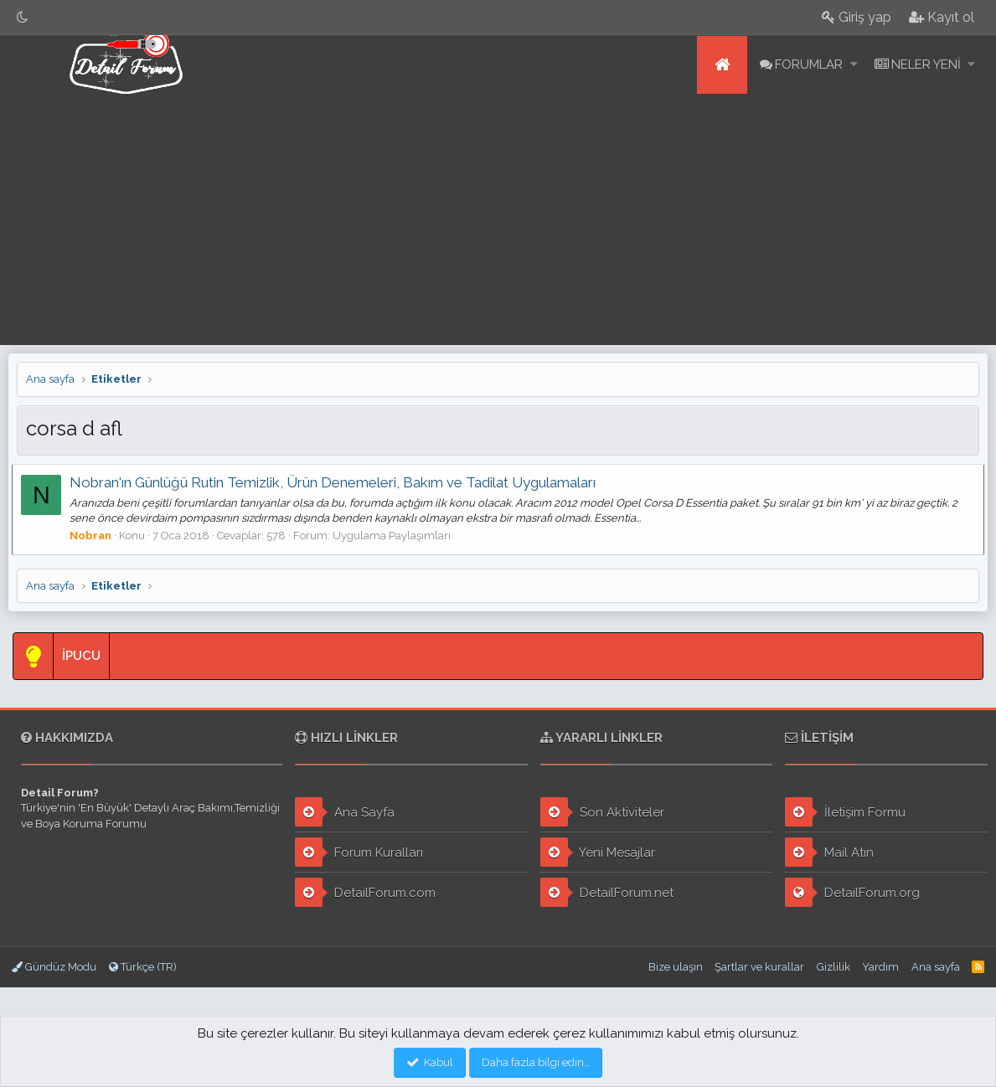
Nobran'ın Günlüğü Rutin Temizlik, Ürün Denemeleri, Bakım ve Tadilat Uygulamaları (338, 482)
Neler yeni (926, 64)
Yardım (880, 967)
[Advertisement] (498, 219)
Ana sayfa (722, 65)
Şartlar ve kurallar (759, 967)
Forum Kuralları (359, 852)
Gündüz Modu (54, 967)
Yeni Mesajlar (597, 852)
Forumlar (809, 64)
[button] (854, 65)
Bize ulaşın (675, 967)
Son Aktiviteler (602, 812)
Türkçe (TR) (143, 967)
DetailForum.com (365, 892)
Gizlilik (833, 967)
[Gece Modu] (22, 17)
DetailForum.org (852, 892)
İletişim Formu (845, 812)
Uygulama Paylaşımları (397, 535)
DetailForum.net (606, 892)
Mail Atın (829, 852)
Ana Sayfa (345, 812)
